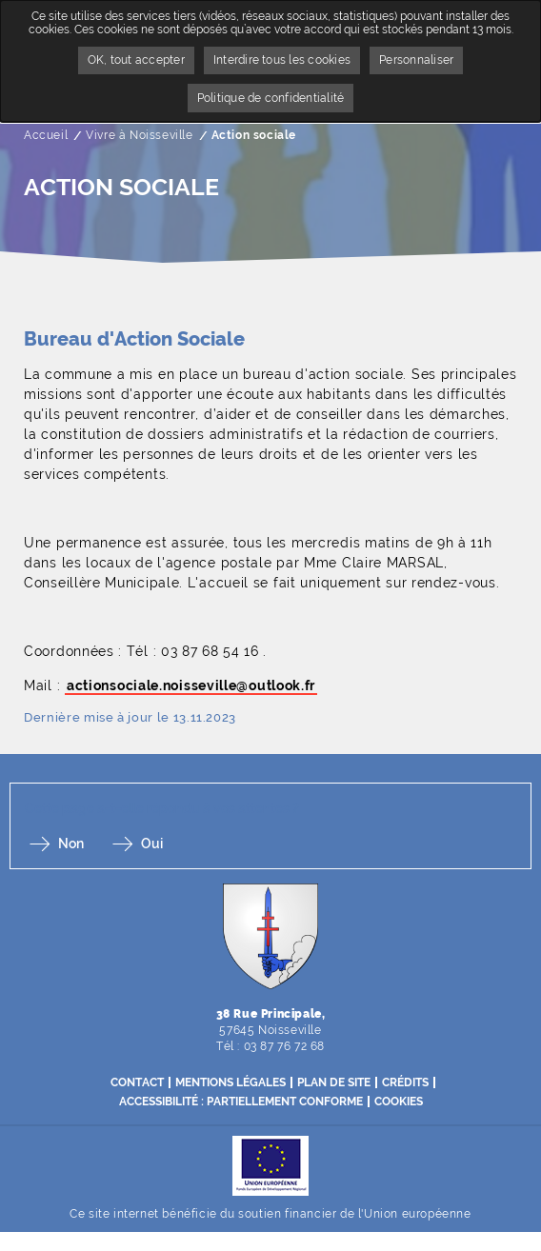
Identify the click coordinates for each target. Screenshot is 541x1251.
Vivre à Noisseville (139, 135)
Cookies (398, 1101)
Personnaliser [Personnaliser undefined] (416, 60)
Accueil (46, 135)
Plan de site (334, 1082)
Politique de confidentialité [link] (271, 98)
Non (71, 843)
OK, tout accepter (136, 60)
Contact (137, 1082)
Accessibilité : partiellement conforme (241, 1101)
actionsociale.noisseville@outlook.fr (191, 685)
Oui (152, 843)
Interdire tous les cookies (282, 60)
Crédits (405, 1082)
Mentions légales (230, 1082)
